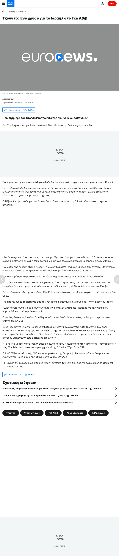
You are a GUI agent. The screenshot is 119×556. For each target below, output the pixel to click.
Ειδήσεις (11, 12)
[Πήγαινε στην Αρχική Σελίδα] (10, 3)
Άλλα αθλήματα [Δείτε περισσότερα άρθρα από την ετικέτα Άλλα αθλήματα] (75, 413)
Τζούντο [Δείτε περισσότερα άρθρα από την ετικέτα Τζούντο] (10, 413)
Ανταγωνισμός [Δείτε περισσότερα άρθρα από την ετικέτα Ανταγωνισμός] (32, 413)
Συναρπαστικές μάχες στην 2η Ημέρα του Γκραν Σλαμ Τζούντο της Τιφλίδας (40, 395)
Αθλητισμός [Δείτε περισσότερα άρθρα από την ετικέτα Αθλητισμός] (98, 413)
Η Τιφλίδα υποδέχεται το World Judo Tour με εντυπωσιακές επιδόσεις (37, 402)
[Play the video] (59, 57)
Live (112, 3)
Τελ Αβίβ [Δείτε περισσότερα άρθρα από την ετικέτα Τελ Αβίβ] (53, 413)
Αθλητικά (22, 12)
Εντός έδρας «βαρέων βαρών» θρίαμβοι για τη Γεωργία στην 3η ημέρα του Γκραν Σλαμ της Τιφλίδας (51, 388)
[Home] (3, 11)
